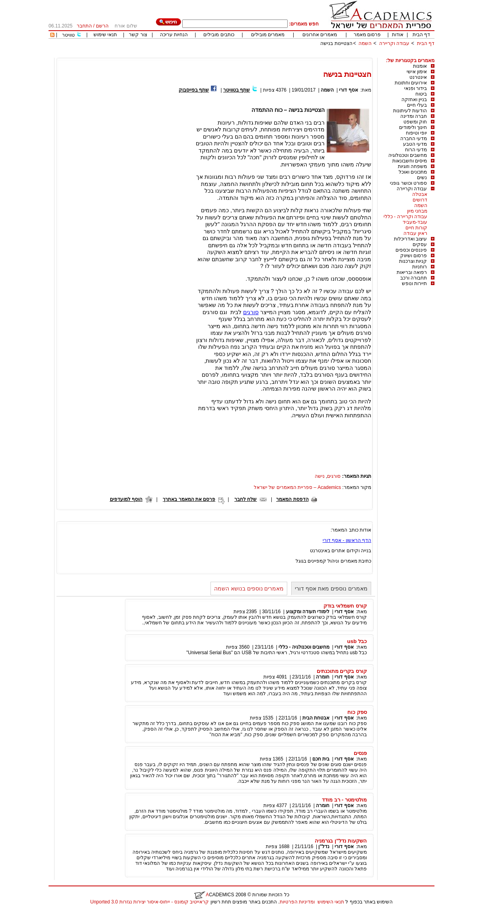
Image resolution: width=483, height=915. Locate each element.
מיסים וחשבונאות (409, 161)
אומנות (420, 66)
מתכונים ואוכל (413, 172)
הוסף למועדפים (126, 499)
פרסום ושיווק (413, 255)
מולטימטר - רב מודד (344, 800)
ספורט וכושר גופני (408, 183)
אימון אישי (417, 71)
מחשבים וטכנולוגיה (407, 155)
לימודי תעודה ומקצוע (308, 611)
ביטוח (421, 94)
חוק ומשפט (415, 122)
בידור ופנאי (415, 88)
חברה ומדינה (413, 116)
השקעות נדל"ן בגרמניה (341, 841)
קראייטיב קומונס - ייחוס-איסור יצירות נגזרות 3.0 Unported (149, 902)
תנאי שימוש (105, 34)
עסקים (420, 244)
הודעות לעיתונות (410, 110)
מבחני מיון (417, 211)
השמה (365, 43)
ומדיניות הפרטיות (297, 902)
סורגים (251, 312)
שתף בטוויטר (236, 90)
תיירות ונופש (414, 283)
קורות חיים (416, 228)
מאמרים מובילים (267, 34)
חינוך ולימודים (413, 127)
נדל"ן (323, 846)
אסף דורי (348, 90)
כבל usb (357, 641)
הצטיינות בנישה (336, 43)
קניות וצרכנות (413, 261)
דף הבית (421, 34)
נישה (320, 476)
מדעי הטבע (415, 144)
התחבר (84, 26)
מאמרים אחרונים (319, 34)
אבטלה (419, 194)
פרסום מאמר (367, 34)
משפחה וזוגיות (412, 166)
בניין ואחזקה (414, 99)
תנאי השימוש (330, 902)
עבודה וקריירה (394, 43)
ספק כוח (357, 712)
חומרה (322, 677)
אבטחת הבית (315, 718)
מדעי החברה (413, 138)
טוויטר (68, 35)
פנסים (360, 753)
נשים (422, 177)
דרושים (420, 200)
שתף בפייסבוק (194, 90)
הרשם (102, 26)
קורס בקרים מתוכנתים (342, 671)
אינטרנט (418, 77)
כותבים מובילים (218, 34)
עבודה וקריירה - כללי (405, 216)
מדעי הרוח (416, 149)
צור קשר (138, 34)
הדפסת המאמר (292, 499)
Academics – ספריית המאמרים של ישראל (297, 487)
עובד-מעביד (415, 222)
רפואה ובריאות (412, 272)
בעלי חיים (417, 105)
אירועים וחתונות (411, 83)
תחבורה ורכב (413, 278)
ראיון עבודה (415, 233)
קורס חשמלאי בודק (345, 606)
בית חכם (320, 759)
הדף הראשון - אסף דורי (347, 540)
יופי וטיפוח (416, 133)
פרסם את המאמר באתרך (189, 499)
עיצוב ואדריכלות (410, 239)
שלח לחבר (245, 499)
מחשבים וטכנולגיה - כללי (304, 647)
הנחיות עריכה (174, 34)
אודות (397, 34)
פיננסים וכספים (411, 250)
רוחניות (419, 267)
